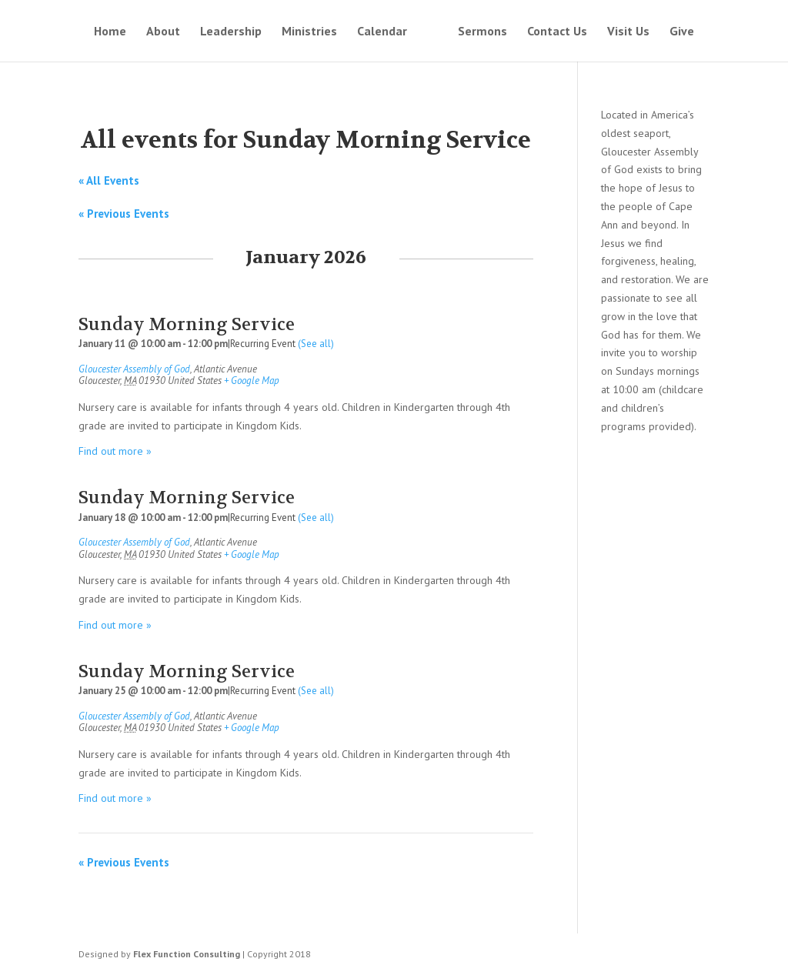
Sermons (482, 31)
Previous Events (123, 213)
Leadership (231, 31)
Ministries (309, 31)
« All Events (108, 180)
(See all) (316, 343)
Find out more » (115, 451)
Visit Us (628, 31)
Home (110, 31)
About (163, 31)
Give (681, 31)
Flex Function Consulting (186, 954)
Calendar (382, 31)
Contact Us (557, 31)
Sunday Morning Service (186, 324)
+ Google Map (251, 380)
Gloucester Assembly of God (134, 369)
